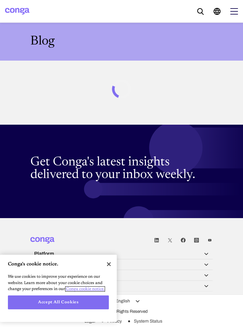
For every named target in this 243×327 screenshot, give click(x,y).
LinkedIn (156, 240)
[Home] (17, 11)
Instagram (196, 240)
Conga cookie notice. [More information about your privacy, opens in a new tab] (85, 289)
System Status (148, 321)
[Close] (109, 264)
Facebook (183, 240)
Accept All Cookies (58, 302)
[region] (58, 288)
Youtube (210, 240)
